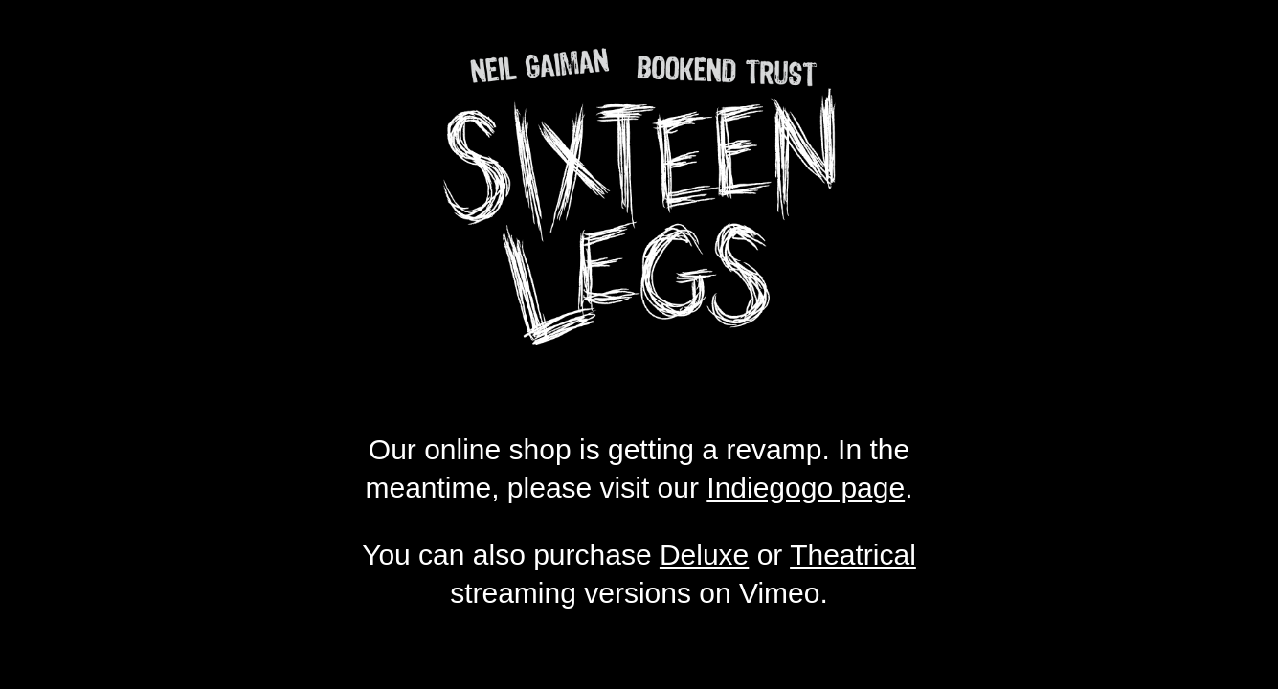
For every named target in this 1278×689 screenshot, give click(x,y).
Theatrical (853, 554)
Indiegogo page (805, 487)
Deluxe (704, 554)
